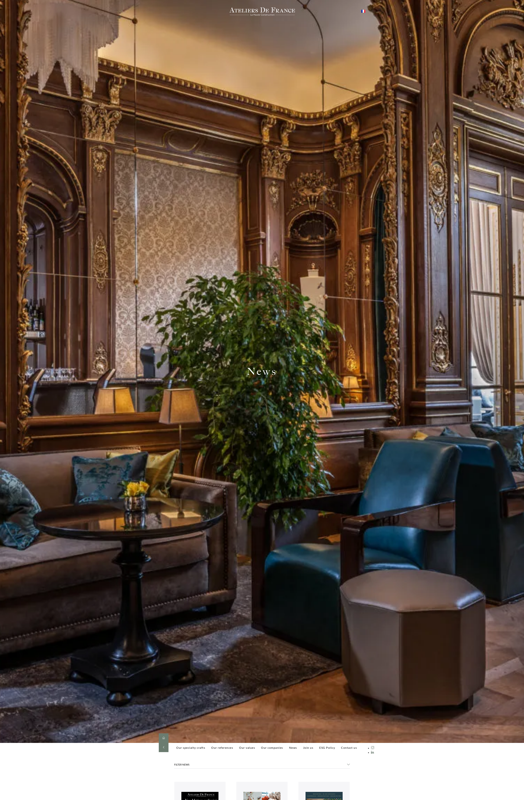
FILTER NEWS (181, 764)
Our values (247, 747)
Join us (308, 747)
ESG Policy (327, 747)
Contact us (349, 747)
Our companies (272, 747)
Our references (222, 747)
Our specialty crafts (190, 747)
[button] (262, 766)
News (293, 747)
